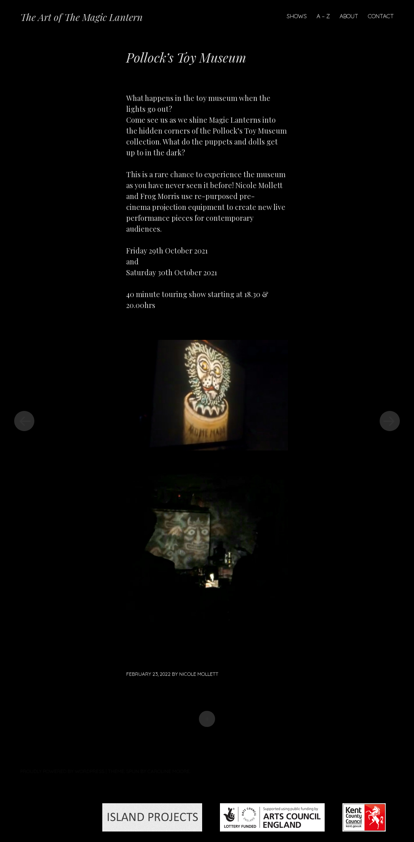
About (349, 16)
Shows (297, 16)
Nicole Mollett (198, 674)
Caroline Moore (169, 771)
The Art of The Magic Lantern (81, 16)
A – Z (323, 16)
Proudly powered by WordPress (62, 771)
